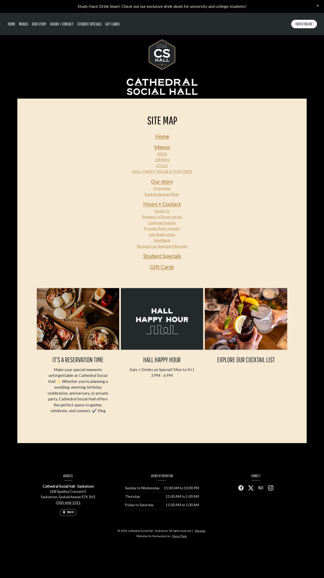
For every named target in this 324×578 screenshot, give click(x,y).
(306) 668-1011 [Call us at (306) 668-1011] (68, 502)
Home (11, 23)
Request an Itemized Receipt (162, 246)
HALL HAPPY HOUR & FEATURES (162, 171)
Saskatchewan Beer (162, 194)
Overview (162, 188)
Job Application (162, 234)
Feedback (162, 240)
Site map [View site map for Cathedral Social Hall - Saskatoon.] (200, 530)
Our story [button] (39, 23)
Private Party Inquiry (162, 228)
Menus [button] (23, 23)
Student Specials (89, 23)
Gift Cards (112, 23)
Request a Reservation (162, 216)
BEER (162, 154)
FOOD (162, 165)
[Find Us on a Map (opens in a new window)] (68, 512)
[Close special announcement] (318, 6)
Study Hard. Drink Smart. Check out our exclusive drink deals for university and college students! (162, 6)
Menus (162, 147)
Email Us (162, 211)
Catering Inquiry (162, 222)
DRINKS (162, 159)
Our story (162, 181)
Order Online (304, 24)
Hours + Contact (62, 23)
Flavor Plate (179, 536)
